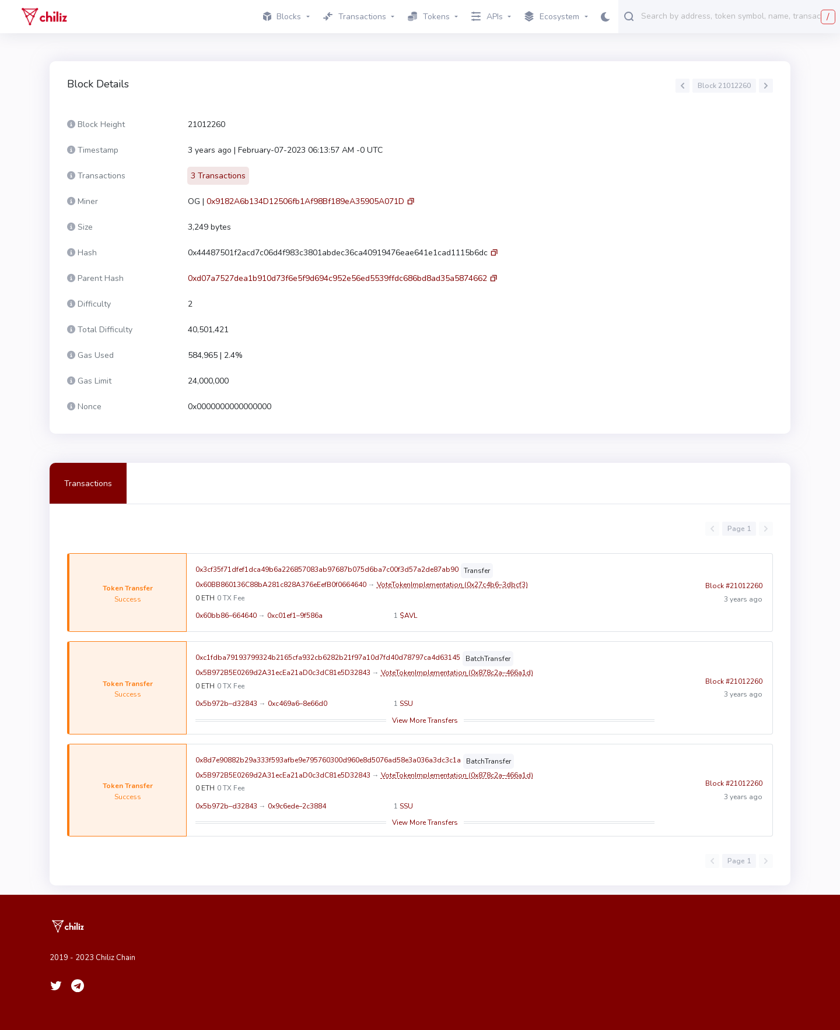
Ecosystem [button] (551, 17)
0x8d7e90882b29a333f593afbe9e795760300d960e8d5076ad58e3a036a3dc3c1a (328, 760)
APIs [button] (487, 16)
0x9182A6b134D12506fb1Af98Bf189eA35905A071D (305, 201)
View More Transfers (425, 720)
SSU (406, 703)
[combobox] (738, 15)
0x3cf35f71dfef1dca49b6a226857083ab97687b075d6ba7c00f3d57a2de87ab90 (327, 569)
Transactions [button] (354, 16)
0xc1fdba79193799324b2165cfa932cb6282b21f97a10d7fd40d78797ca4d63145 (327, 657)
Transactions (88, 483)
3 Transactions (218, 175)
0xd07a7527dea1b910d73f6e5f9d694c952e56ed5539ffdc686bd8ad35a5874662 (337, 278)
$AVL (408, 615)
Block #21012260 (733, 592)
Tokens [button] (429, 16)
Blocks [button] (282, 16)
